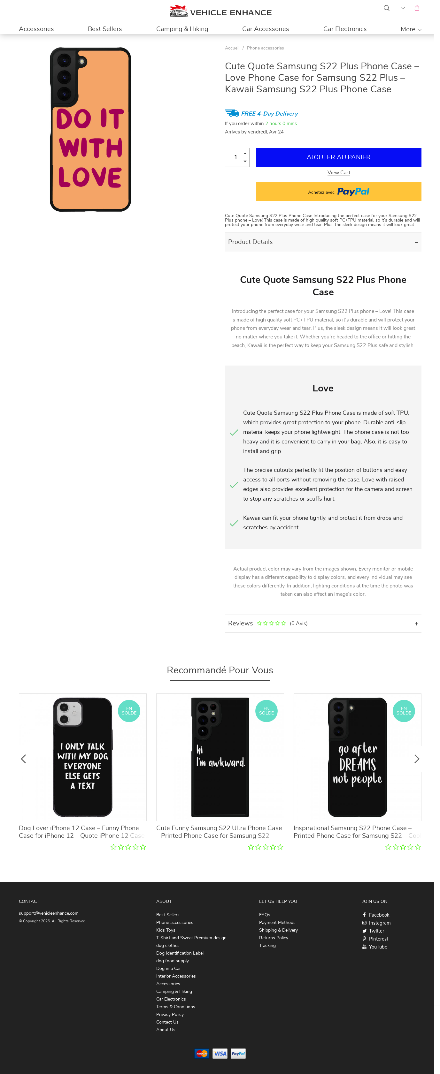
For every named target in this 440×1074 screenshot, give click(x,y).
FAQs (264, 915)
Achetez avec (338, 191)
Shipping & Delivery (278, 930)
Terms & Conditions (175, 1007)
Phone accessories (265, 48)
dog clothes (168, 945)
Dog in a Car (168, 968)
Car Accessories (265, 29)
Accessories (36, 29)
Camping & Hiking (182, 29)
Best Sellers (105, 29)
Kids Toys (165, 930)
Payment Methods (277, 922)
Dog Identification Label (180, 953)
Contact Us (167, 1022)
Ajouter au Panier (339, 157)
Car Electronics (345, 29)
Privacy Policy (170, 1014)
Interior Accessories (176, 976)
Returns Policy (273, 938)
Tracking (267, 945)
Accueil (232, 48)
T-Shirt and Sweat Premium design (191, 938)
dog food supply (172, 961)
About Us (165, 1030)
